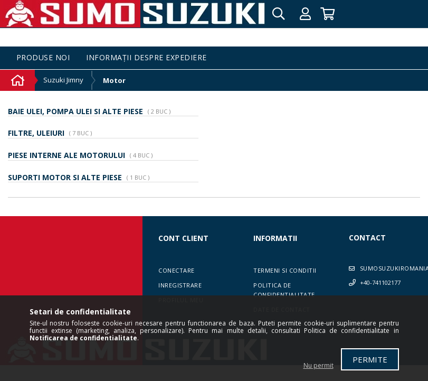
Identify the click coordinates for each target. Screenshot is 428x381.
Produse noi (43, 57)
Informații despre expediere (146, 57)
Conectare (176, 270)
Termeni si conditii (285, 270)
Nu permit (318, 365)
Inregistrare (180, 285)
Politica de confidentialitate (284, 290)
